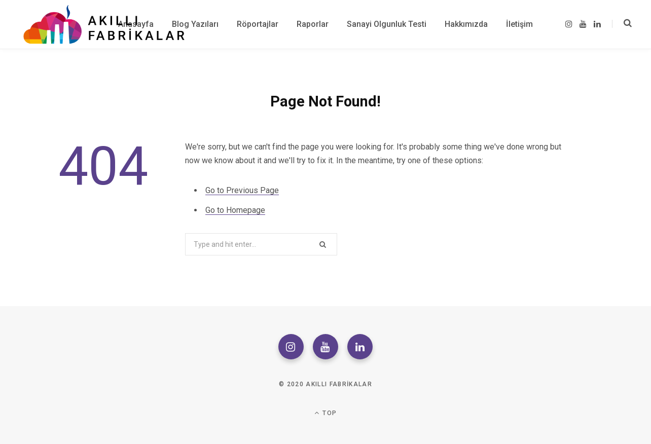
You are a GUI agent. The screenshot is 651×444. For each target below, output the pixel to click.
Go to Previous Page (242, 190)
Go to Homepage (235, 210)
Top (325, 413)
